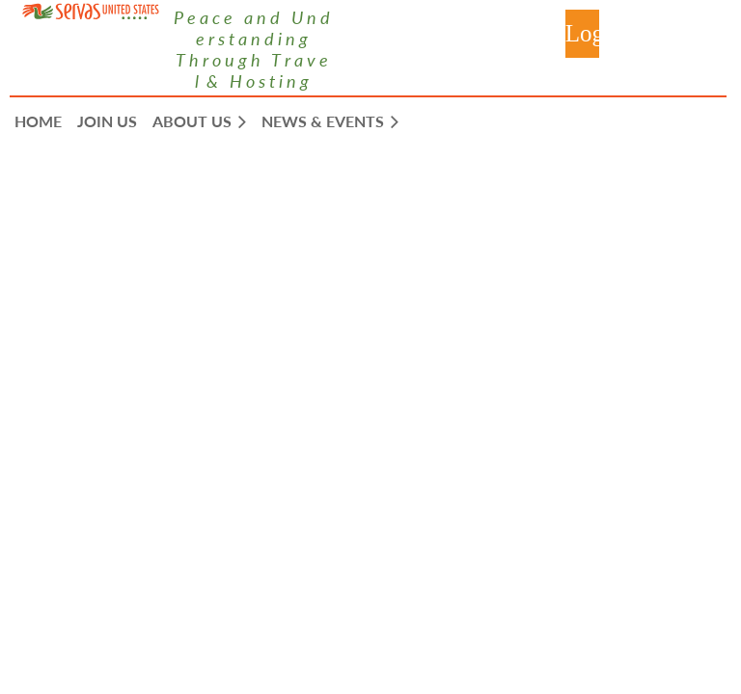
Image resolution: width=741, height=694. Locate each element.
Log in (582, 34)
